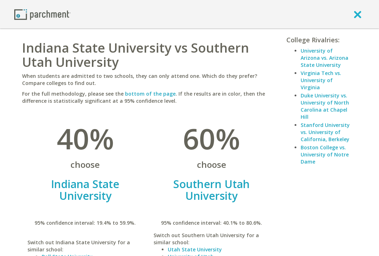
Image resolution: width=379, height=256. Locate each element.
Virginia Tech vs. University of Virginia (321, 80)
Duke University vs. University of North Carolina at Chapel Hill (325, 106)
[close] (358, 14)
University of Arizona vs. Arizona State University (324, 57)
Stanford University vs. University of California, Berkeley (325, 132)
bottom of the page (150, 93)
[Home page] (42, 14)
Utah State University (195, 249)
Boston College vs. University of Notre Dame (325, 154)
